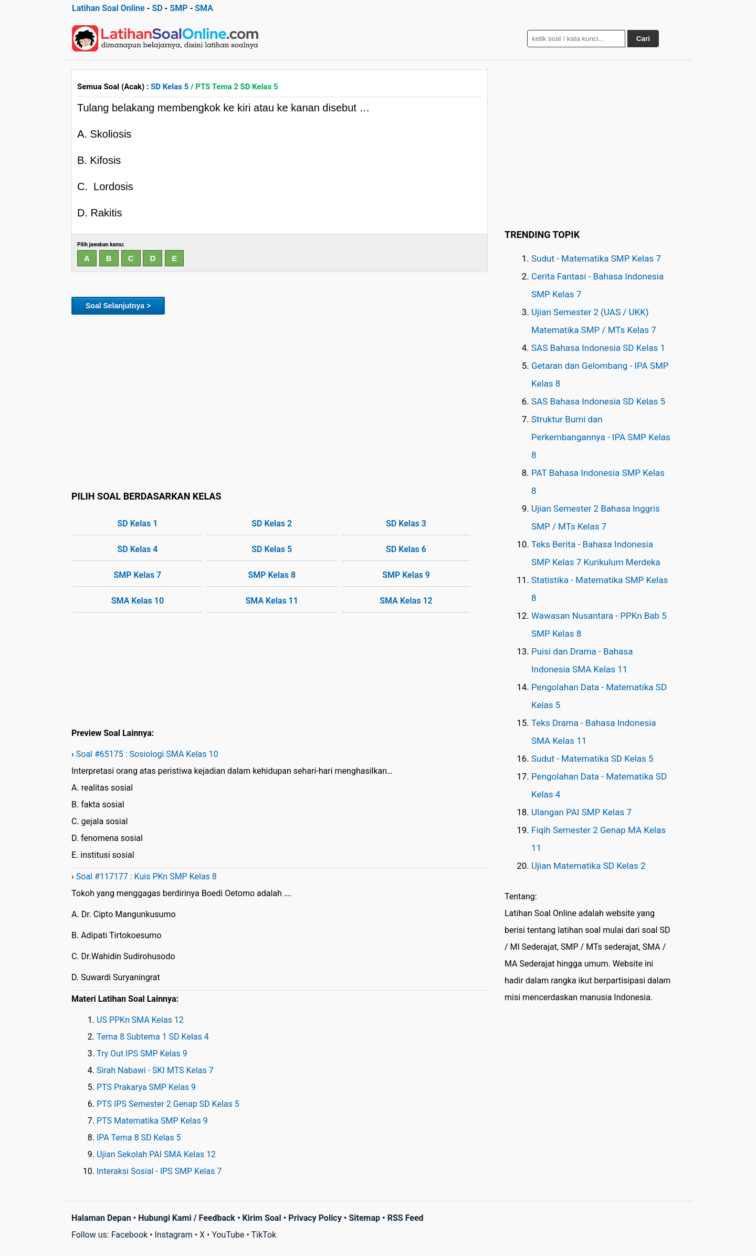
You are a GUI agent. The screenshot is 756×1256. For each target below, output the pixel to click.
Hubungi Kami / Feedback (186, 1218)
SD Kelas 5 (169, 86)
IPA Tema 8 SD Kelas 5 (139, 1138)
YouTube (228, 1235)
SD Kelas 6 (406, 549)
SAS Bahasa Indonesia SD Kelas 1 (598, 347)
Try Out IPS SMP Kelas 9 (142, 1053)
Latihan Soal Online (108, 8)
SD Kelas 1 (138, 523)
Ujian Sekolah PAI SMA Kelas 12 (156, 1154)
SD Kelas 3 (406, 523)
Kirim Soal (262, 1218)
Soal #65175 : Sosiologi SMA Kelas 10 (147, 754)
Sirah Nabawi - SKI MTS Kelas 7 (155, 1070)
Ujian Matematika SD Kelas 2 (588, 865)
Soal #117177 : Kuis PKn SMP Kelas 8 (146, 876)
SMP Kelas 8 (272, 575)
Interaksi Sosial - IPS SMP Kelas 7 (159, 1171)
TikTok (264, 1235)
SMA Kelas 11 (272, 601)
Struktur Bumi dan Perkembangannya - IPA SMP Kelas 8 (600, 437)
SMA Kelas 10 (137, 601)
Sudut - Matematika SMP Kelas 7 (596, 258)
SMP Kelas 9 (406, 575)
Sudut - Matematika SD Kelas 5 (592, 758)
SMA (204, 8)
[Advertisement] (280, 400)
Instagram (173, 1235)
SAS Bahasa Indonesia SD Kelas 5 (598, 401)
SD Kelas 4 (138, 549)
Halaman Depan (101, 1218)
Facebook (129, 1235)
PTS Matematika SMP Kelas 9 (152, 1121)
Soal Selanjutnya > (118, 306)
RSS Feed (405, 1218)
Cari (643, 39)
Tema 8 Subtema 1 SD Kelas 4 (153, 1037)
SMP (178, 8)
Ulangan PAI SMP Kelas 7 (581, 812)
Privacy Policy (314, 1218)
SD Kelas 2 (271, 523)
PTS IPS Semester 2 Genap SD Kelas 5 (168, 1104)
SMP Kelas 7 (138, 575)
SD (157, 8)
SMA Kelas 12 (406, 601)
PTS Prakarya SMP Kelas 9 (146, 1087)
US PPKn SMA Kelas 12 (140, 1020)
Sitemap (364, 1218)
